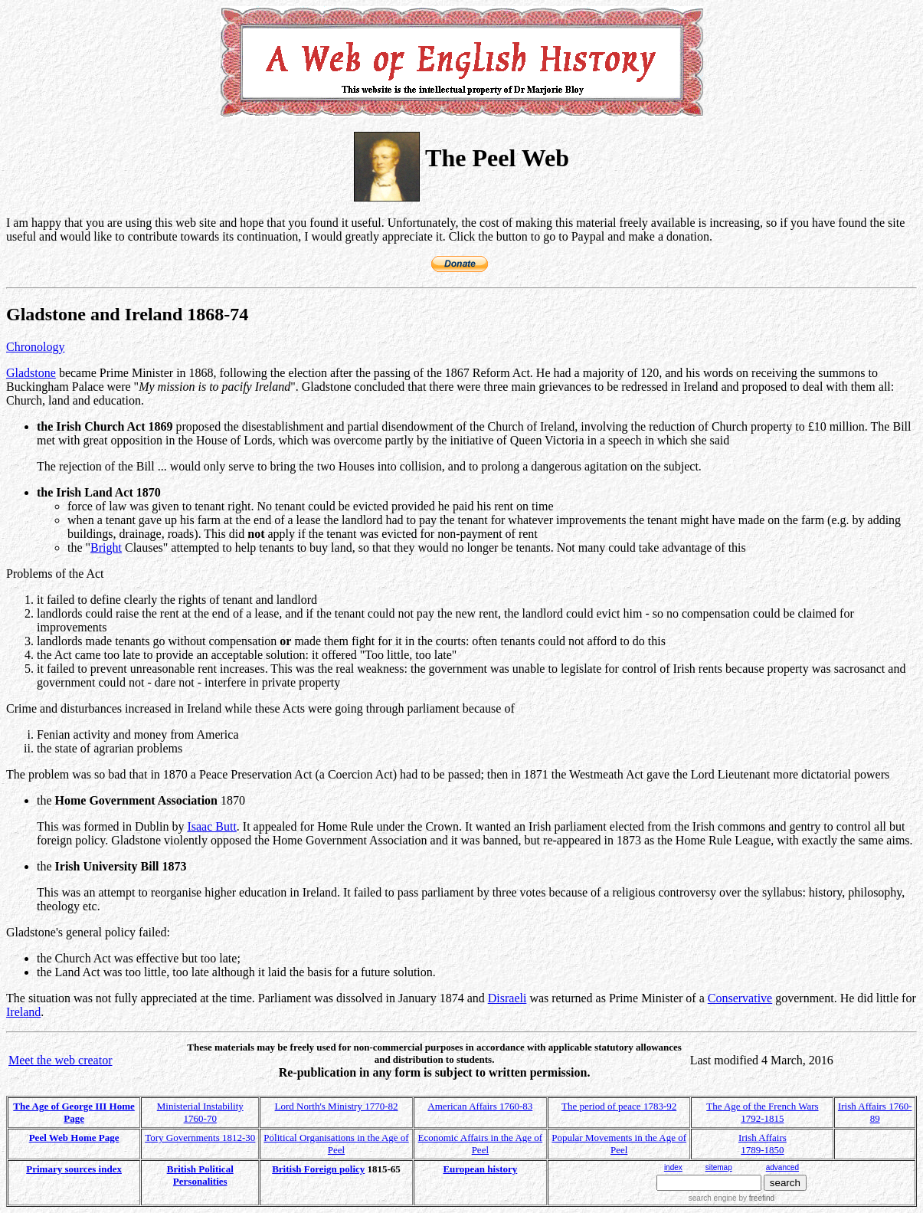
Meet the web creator (60, 1060)
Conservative (740, 998)
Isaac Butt (211, 826)
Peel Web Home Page (74, 1137)
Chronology (35, 346)
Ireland (23, 1011)
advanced (782, 1167)
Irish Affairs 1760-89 (875, 1112)
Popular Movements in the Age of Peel (619, 1144)
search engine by (731, 1198)
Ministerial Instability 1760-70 (200, 1112)
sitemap (718, 1167)
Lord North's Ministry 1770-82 (336, 1106)
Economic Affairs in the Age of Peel (480, 1144)
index (673, 1167)
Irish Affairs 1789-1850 (762, 1144)
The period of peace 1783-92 (618, 1106)
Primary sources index (74, 1169)
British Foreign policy (318, 1169)
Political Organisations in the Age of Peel (335, 1144)
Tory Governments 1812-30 (200, 1137)
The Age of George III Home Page (74, 1112)
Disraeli (507, 998)
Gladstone (31, 372)
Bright (106, 547)
